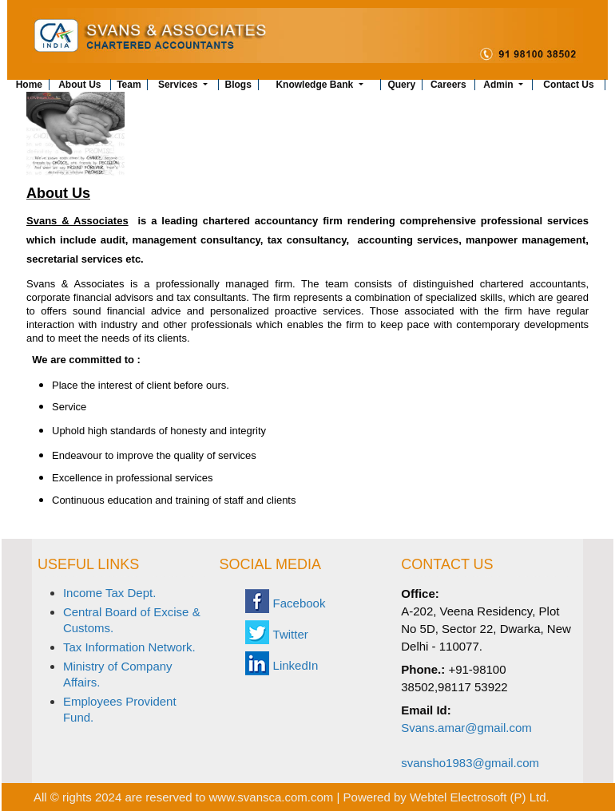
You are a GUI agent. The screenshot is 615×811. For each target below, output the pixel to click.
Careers (448, 84)
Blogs (238, 84)
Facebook (299, 603)
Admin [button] (499, 84)
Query (401, 84)
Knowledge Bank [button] (315, 84)
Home (29, 84)
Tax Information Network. (129, 647)
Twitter (290, 634)
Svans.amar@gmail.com (466, 727)
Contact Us (568, 84)
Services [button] (179, 84)
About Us (79, 84)
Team (129, 84)
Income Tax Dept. (109, 592)
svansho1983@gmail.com (470, 762)
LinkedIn (296, 665)
